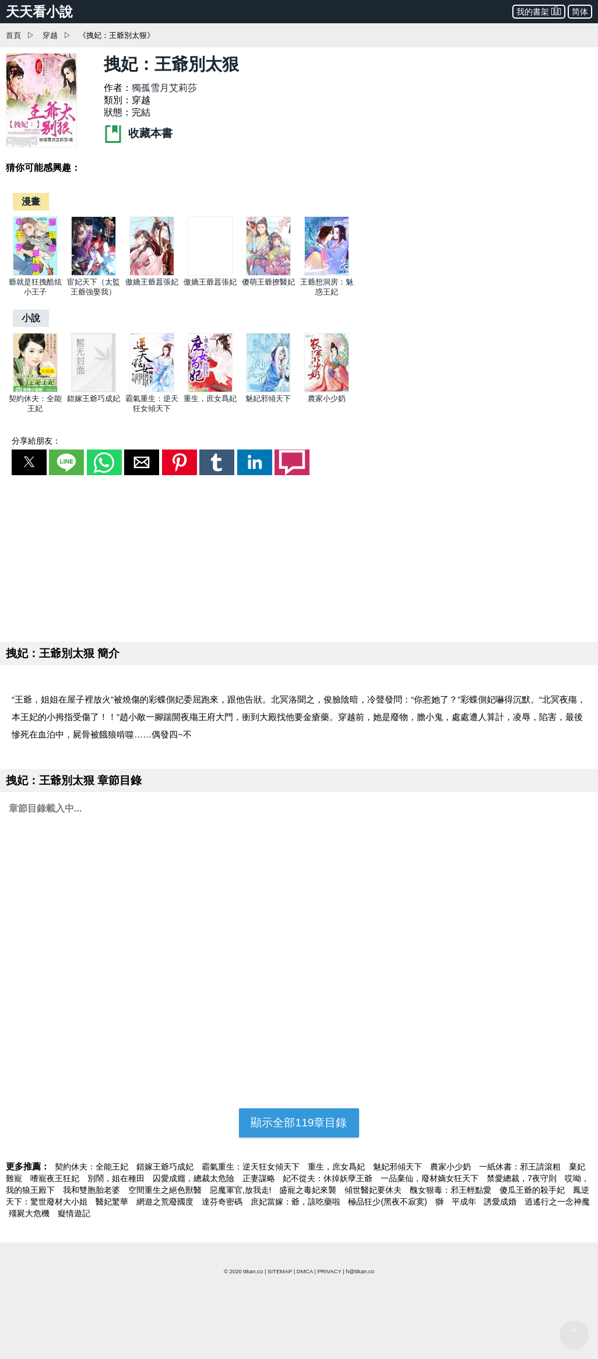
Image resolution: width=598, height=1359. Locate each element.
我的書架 (538, 10)
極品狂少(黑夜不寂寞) (388, 1201)
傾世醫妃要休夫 (374, 1190)
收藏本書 (138, 133)
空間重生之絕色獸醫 (166, 1190)
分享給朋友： (36, 440)
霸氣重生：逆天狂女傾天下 (252, 1166)
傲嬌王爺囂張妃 (151, 282)
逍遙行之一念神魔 (557, 1201)
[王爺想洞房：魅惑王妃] (326, 273)
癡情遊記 (74, 1213)
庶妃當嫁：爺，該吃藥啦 (297, 1201)
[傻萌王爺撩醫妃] (268, 273)
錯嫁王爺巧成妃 (93, 398)
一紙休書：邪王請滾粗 (521, 1166)
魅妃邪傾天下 (268, 398)
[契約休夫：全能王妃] (35, 389)
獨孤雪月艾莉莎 (164, 88)
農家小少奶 (327, 398)
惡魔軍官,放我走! (242, 1190)
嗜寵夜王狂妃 (56, 1178)
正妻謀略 (259, 1178)
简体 (580, 11)
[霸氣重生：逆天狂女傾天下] (151, 389)
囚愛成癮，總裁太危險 (195, 1178)
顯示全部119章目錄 (299, 1122)
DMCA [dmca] (305, 1271)
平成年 (465, 1201)
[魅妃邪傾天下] (268, 389)
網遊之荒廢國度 (166, 1201)
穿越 (50, 35)
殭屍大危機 (30, 1213)
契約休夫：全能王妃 (93, 1166)
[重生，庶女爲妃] (210, 389)
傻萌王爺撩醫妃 (268, 282)
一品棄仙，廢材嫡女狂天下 (431, 1178)
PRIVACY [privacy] (329, 1271)
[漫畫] (31, 201)
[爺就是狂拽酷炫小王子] (35, 273)
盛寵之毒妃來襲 (309, 1190)
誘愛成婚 (501, 1201)
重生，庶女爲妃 (210, 398)
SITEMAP (280, 1271)
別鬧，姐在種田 (117, 1178)
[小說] (31, 318)
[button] (29, 462)
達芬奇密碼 (223, 1201)
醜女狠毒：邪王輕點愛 (452, 1190)
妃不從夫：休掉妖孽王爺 (329, 1178)
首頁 (13, 35)
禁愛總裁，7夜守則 (523, 1178)
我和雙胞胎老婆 (92, 1190)
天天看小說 (39, 11)
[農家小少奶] (326, 389)
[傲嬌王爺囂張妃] (151, 273)
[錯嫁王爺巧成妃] (93, 389)
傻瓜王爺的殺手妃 (533, 1190)
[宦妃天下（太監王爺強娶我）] (93, 273)
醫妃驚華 (113, 1201)
